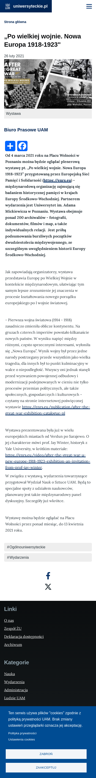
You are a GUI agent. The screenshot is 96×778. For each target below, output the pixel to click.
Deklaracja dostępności (24, 636)
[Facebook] (48, 575)
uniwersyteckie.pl (30, 6)
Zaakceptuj (46, 767)
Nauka (9, 673)
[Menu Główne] (89, 6)
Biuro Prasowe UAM (26, 129)
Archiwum (13, 644)
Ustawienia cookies (21, 739)
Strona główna (15, 22)
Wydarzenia (19, 557)
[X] (48, 586)
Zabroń (46, 754)
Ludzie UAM (14, 698)
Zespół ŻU (13, 628)
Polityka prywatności (22, 733)
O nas (9, 620)
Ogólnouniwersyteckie (27, 547)
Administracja (16, 690)
